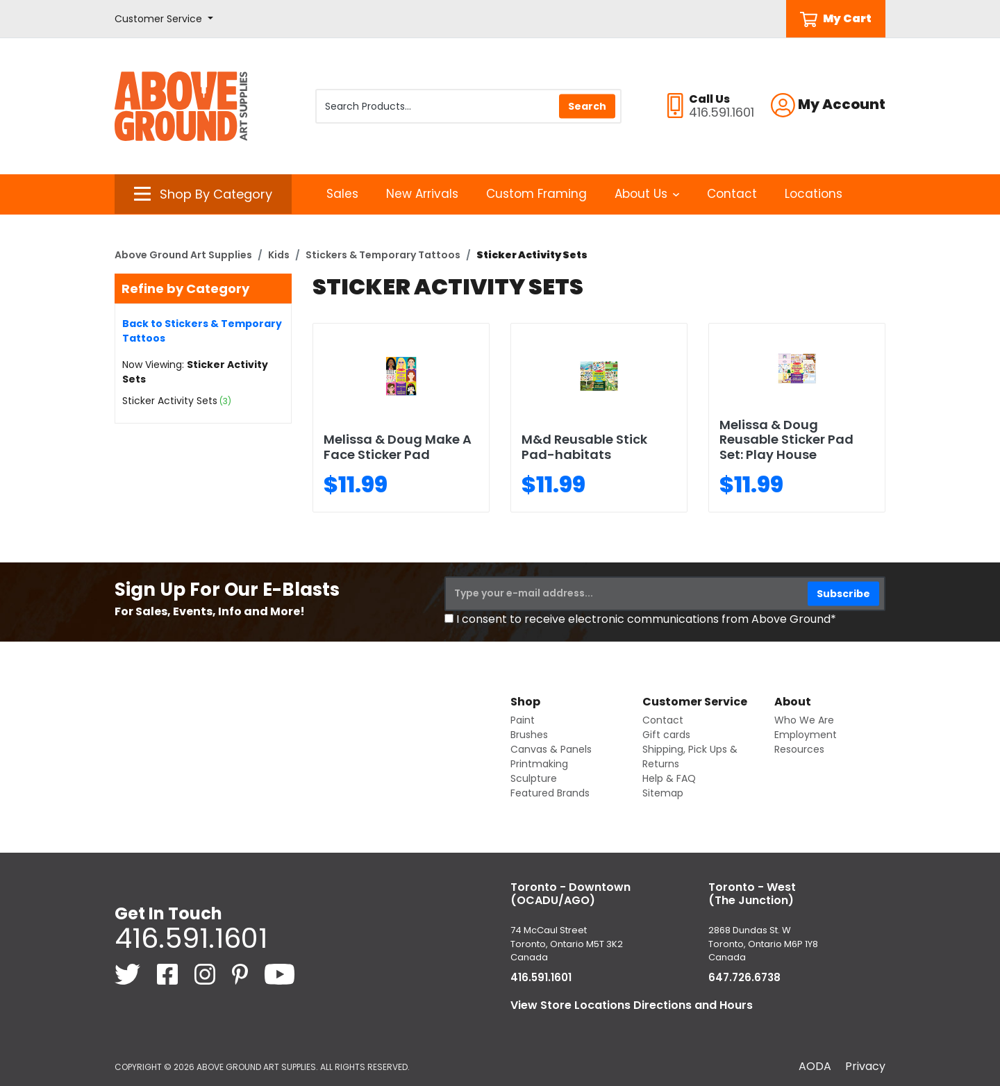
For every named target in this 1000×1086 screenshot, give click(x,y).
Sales (342, 193)
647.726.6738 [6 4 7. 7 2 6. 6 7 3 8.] (744, 977)
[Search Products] (468, 106)
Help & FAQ (669, 778)
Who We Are (804, 720)
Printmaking (539, 764)
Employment (805, 735)
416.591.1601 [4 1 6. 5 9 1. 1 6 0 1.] (191, 938)
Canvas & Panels (551, 749)
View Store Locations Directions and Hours (631, 1005)
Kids (279, 255)
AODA (815, 1066)
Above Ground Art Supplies (183, 255)
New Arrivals (422, 193)
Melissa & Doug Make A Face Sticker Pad (398, 447)
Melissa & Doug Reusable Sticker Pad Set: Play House (786, 439)
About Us (647, 193)
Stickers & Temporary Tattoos (383, 255)
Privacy (865, 1066)
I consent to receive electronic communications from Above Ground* (646, 619)
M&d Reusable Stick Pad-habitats (584, 447)
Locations (813, 193)
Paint (522, 720)
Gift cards (666, 735)
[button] (164, 19)
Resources (799, 749)
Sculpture (533, 778)
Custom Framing (536, 193)
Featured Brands (550, 793)
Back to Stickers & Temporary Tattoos (202, 331)
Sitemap (662, 793)
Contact (732, 193)
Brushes (529, 735)
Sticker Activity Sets (169, 401)
